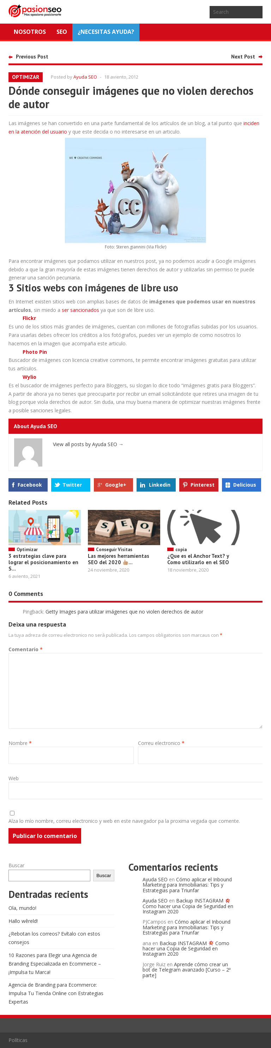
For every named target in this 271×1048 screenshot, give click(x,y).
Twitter (72, 484)
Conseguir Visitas (114, 550)
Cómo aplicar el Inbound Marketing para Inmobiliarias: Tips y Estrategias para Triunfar (187, 885)
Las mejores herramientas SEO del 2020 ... (118, 559)
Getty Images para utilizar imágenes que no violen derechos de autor (124, 611)
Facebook (30, 484)
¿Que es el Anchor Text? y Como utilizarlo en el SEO (198, 559)
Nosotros (30, 32)
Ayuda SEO (85, 77)
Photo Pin (35, 352)
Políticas (18, 1040)
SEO (61, 32)
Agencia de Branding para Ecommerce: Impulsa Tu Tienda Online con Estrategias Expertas (55, 993)
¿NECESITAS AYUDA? (106, 32)
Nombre (20, 743)
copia (181, 550)
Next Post (243, 56)
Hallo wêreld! (23, 921)
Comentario (25, 649)
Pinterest (203, 484)
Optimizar (25, 77)
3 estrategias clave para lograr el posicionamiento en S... (43, 562)
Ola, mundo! (22, 908)
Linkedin (159, 484)
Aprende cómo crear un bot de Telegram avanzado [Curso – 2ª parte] (187, 970)
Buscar (16, 865)
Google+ (115, 484)
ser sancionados (80, 310)
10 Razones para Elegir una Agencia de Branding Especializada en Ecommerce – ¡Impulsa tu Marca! (54, 963)
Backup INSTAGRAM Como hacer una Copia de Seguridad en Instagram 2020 (188, 906)
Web (13, 778)
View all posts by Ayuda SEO (88, 444)
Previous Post (32, 56)
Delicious (244, 484)
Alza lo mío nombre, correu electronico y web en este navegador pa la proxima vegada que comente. (124, 821)
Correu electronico (161, 743)
